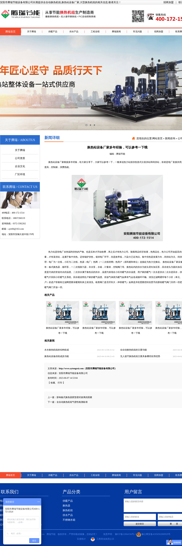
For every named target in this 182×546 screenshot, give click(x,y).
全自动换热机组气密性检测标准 (72, 402)
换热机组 (68, 510)
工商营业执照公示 (102, 539)
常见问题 (137, 31)
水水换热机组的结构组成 (79, 350)
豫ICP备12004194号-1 (125, 534)
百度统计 (81, 539)
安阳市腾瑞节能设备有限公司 (73, 373)
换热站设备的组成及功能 (79, 356)
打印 (60, 383)
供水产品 (73, 31)
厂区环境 (20, 174)
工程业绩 (95, 31)
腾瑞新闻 (116, 31)
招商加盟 (168, 2)
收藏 (53, 383)
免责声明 (107, 534)
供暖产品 (52, 31)
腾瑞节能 (120, 154)
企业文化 (20, 166)
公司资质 (20, 158)
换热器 (66, 505)
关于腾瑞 (31, 31)
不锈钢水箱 (69, 519)
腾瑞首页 (10, 31)
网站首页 (157, 138)
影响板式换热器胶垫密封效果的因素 (74, 397)
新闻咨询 (170, 138)
